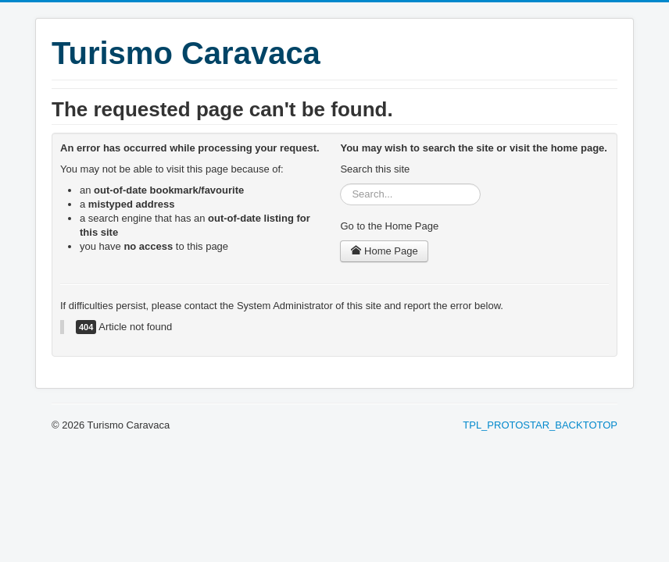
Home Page (383, 251)
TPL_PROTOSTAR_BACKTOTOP (540, 425)
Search (340, 183)
